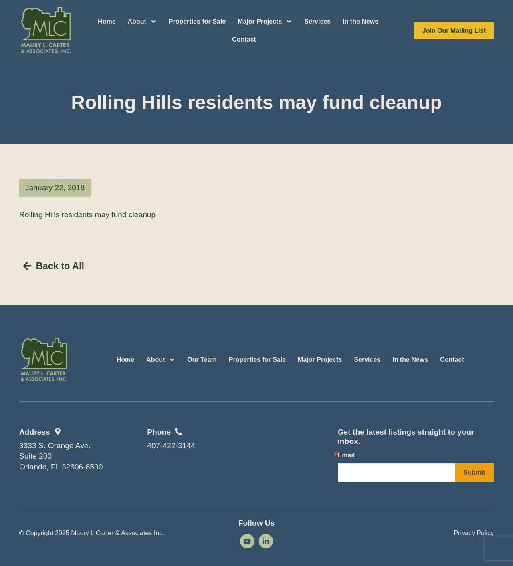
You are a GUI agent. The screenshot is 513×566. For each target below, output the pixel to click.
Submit (474, 471)
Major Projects (265, 21)
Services (317, 21)
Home (106, 21)
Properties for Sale (197, 21)
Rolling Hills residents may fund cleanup (87, 214)
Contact (244, 39)
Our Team (202, 358)
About (142, 21)
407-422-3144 (171, 444)
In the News (360, 21)
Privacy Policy (474, 531)
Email (346, 454)
